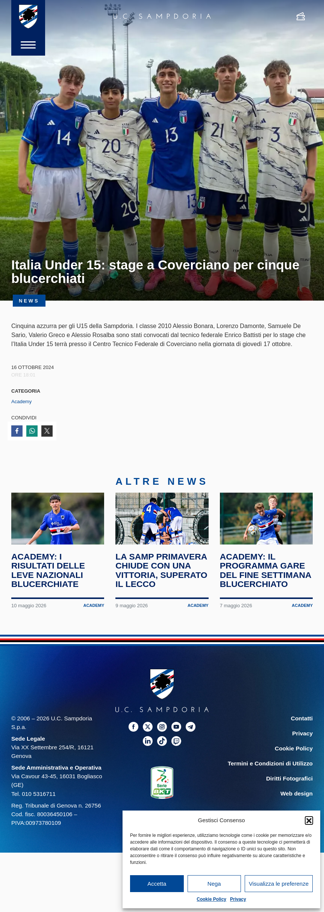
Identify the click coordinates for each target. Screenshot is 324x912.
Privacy (238, 899)
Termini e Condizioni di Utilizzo (270, 764)
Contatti (302, 719)
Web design (296, 795)
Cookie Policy (211, 899)
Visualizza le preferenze (279, 883)
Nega (214, 883)
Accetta (156, 883)
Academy (21, 401)
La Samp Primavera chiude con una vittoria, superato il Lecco (161, 571)
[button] (309, 820)
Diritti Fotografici (289, 780)
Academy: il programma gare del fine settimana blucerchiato (266, 571)
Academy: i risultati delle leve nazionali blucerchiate (48, 571)
